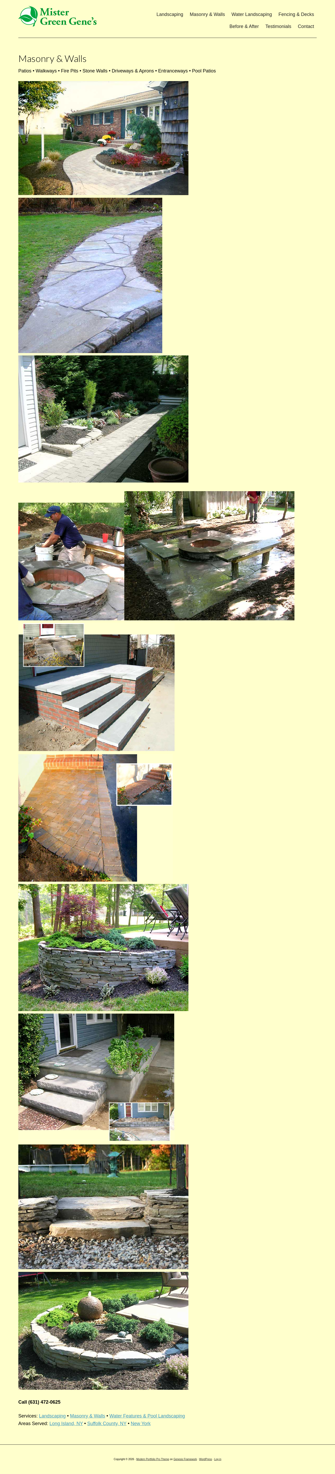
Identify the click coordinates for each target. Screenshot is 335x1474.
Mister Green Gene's (59, 17)
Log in (217, 1459)
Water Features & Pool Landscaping (147, 1416)
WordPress (205, 1459)
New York (141, 1423)
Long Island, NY (66, 1423)
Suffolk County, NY (106, 1423)
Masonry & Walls (87, 1416)
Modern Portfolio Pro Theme (152, 1459)
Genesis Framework (185, 1459)
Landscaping (52, 1416)
